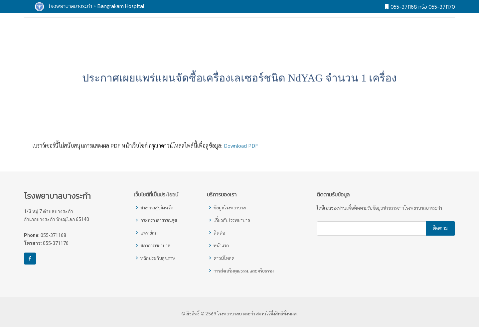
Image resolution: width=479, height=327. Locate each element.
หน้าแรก (221, 245)
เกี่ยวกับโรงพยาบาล (232, 220)
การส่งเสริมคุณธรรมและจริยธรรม (244, 270)
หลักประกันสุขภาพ (158, 258)
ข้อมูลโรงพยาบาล (230, 207)
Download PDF (241, 148)
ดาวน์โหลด (224, 258)
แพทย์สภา (150, 232)
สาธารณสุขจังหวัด (156, 207)
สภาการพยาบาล (155, 245)
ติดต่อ (219, 232)
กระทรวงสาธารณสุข (158, 220)
